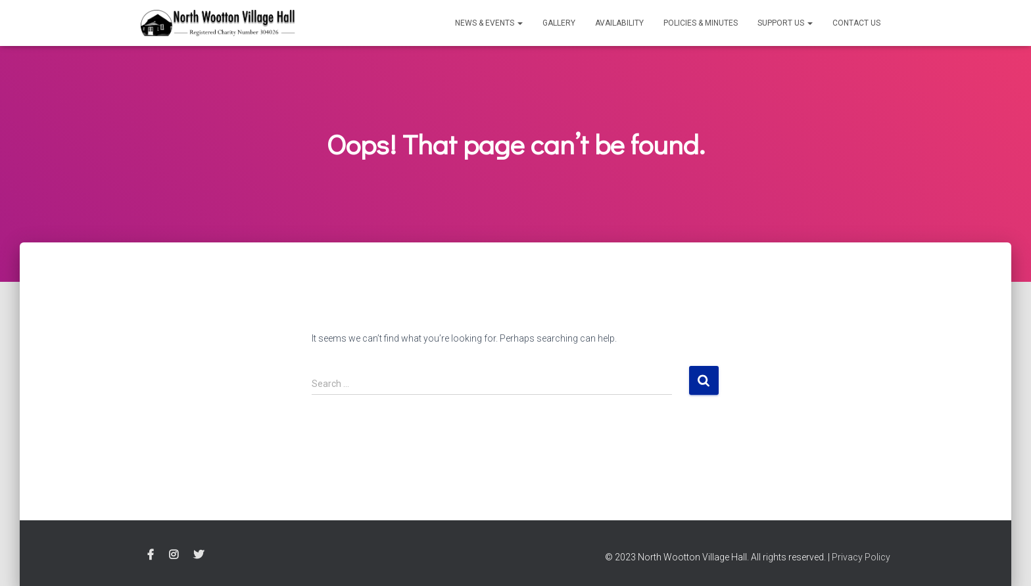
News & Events (489, 23)
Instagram (173, 555)
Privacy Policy (861, 557)
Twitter (198, 555)
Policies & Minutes (700, 23)
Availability (619, 23)
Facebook (150, 555)
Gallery (558, 23)
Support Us (785, 23)
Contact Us (856, 23)
